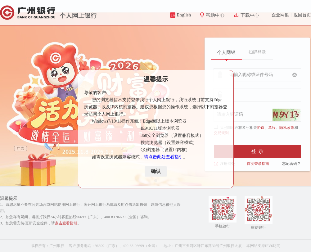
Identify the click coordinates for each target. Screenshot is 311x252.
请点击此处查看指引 (163, 157)
